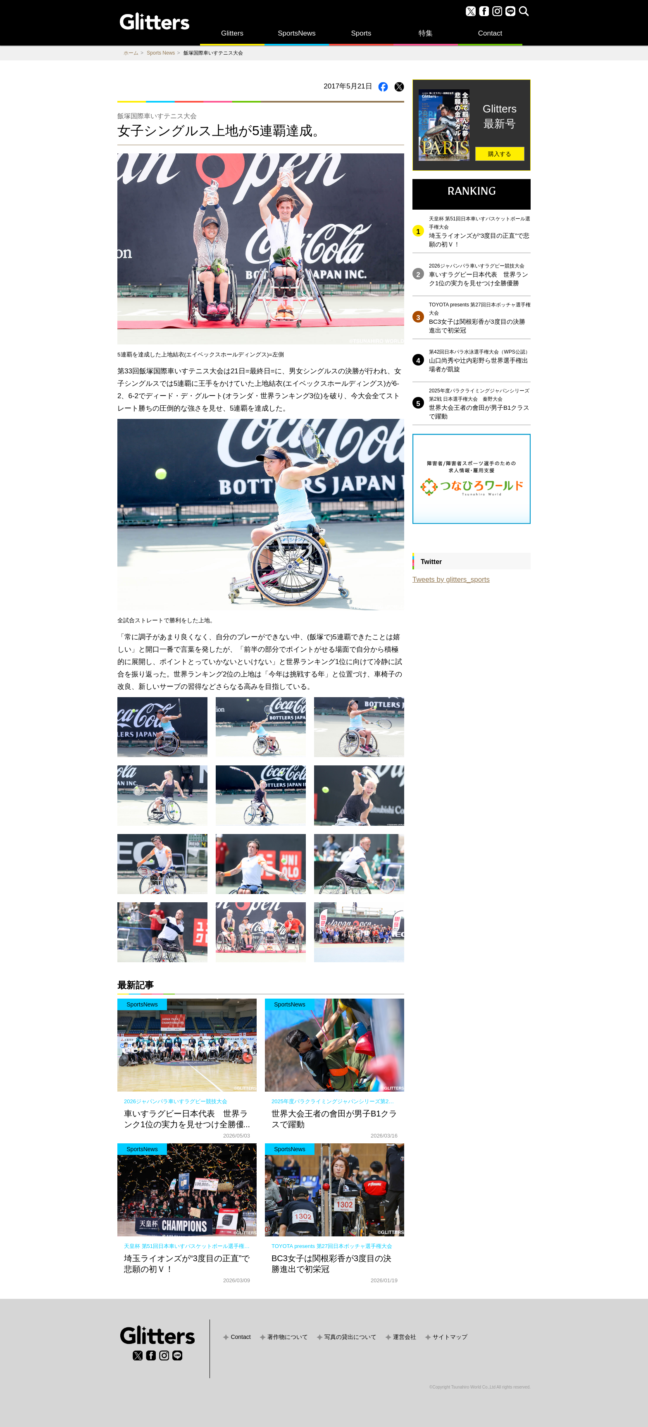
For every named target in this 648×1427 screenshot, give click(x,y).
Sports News (161, 53)
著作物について (287, 1337)
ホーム (131, 53)
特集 (426, 33)
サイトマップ (450, 1337)
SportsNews (297, 33)
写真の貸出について (350, 1337)
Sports (361, 33)
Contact (490, 33)
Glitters (232, 33)
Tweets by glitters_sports (451, 579)
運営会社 (404, 1337)
